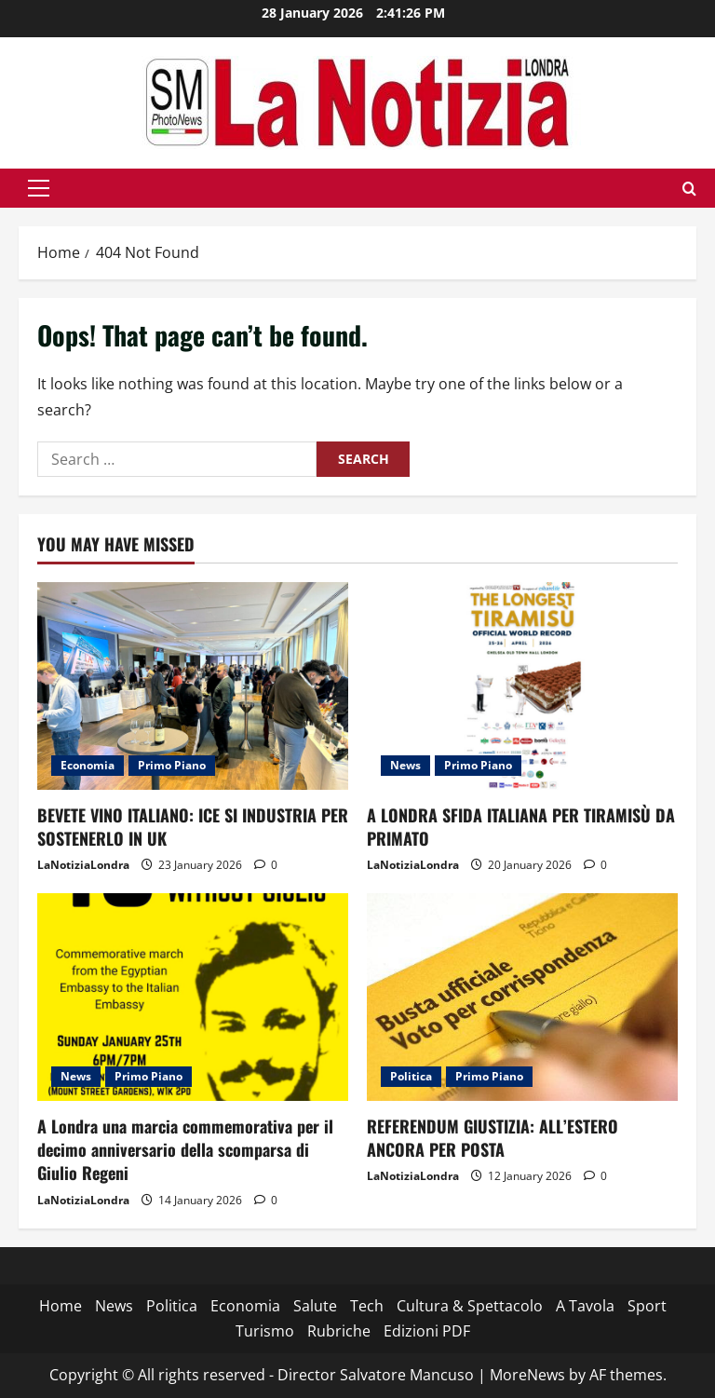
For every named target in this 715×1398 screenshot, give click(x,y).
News (405, 765)
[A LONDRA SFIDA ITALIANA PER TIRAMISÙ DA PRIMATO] (522, 686)
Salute (315, 1306)
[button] (39, 188)
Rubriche (339, 1331)
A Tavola (585, 1306)
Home (60, 1306)
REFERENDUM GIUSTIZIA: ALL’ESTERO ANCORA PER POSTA (492, 1137)
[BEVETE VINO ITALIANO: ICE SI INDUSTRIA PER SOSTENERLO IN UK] (192, 686)
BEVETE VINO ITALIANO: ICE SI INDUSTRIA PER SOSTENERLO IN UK (192, 826)
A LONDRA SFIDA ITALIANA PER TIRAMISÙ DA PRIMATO (521, 826)
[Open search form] (689, 188)
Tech (367, 1306)
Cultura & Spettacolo (470, 1306)
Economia (88, 765)
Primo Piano (172, 765)
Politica (411, 1076)
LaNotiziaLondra (83, 865)
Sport (647, 1306)
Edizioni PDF (427, 1331)
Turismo (265, 1331)
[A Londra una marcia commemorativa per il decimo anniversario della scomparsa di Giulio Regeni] (192, 997)
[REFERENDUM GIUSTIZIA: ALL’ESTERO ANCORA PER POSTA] (522, 997)
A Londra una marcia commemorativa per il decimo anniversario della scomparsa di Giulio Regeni (185, 1149)
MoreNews (527, 1374)
